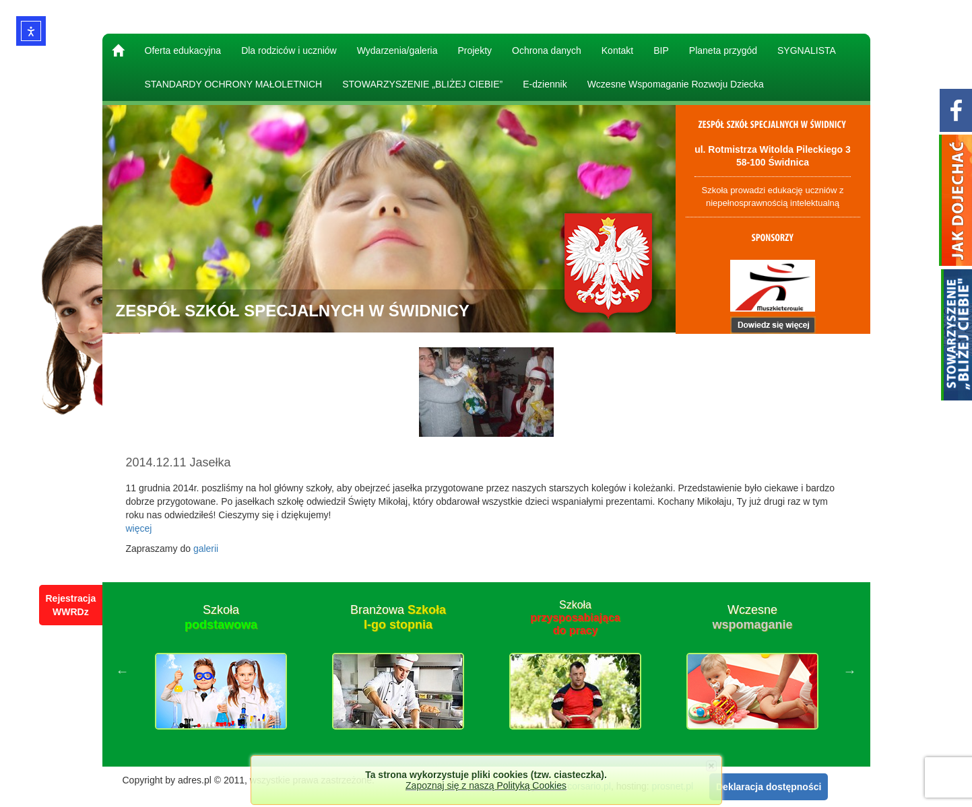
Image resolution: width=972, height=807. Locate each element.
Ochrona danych (546, 50)
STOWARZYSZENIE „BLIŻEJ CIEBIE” (422, 84)
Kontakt (617, 50)
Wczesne (752, 617)
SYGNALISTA (806, 50)
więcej (139, 528)
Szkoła (221, 617)
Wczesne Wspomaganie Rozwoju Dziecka (675, 84)
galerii (205, 548)
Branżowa (398, 617)
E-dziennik (544, 84)
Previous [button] (122, 671)
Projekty (474, 50)
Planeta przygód (723, 50)
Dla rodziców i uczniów (289, 50)
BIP (661, 50)
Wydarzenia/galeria (397, 50)
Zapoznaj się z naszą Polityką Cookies (486, 785)
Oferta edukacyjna (183, 50)
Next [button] (850, 671)
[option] (221, 671)
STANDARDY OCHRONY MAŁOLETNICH (234, 84)
